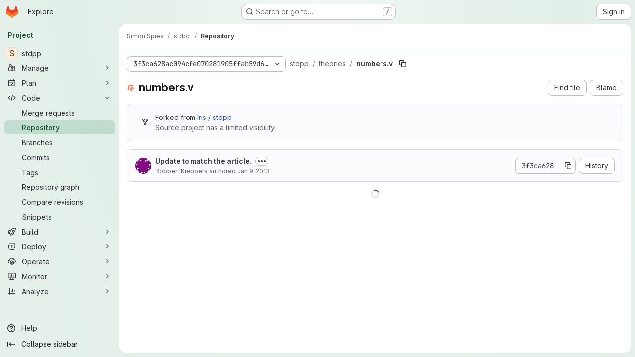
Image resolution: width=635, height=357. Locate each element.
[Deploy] (59, 246)
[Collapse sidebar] (59, 344)
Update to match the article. (203, 161)
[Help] (59, 328)
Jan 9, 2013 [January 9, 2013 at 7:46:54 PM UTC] (253, 171)
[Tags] (59, 172)
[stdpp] (59, 53)
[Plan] (59, 83)
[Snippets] (59, 217)
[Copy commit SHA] (568, 166)
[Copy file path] (403, 64)
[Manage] (59, 68)
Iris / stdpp (214, 117)
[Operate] (59, 261)
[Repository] (59, 127)
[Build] (59, 231)
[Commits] (59, 157)
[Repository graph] (59, 187)
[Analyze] (59, 291)
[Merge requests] (59, 112)
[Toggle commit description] (261, 161)
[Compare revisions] (59, 202)
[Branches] (59, 142)
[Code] (59, 98)
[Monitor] (59, 276)
